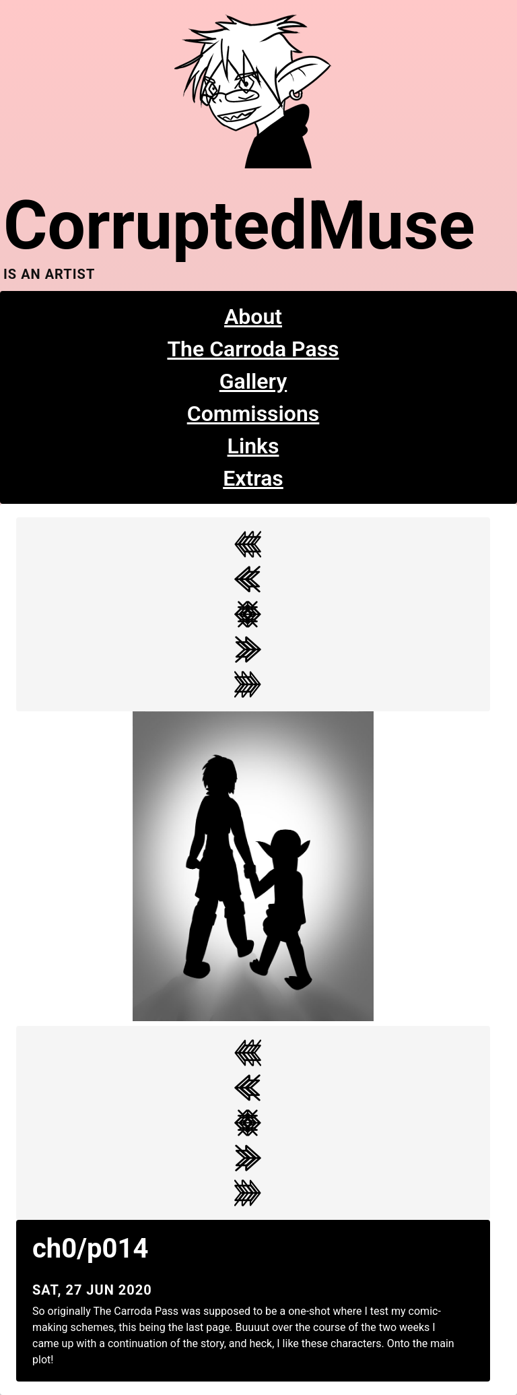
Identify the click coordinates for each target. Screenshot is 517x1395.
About (253, 316)
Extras (253, 478)
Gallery (253, 381)
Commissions (253, 413)
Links (253, 446)
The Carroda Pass (253, 349)
